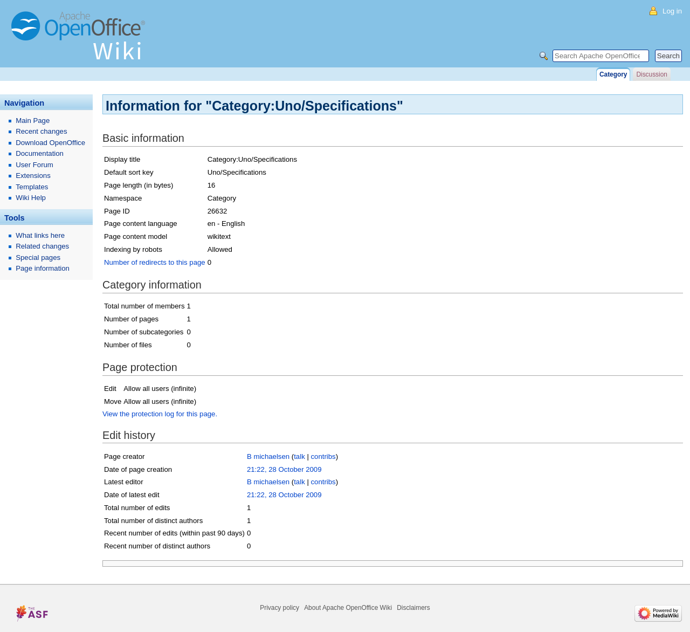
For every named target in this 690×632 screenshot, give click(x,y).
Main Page (33, 120)
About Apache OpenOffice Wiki (348, 608)
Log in (672, 11)
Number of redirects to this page (154, 262)
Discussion (651, 74)
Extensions (33, 175)
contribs (323, 456)
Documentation (40, 153)
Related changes (42, 246)
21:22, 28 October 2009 (284, 469)
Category (613, 74)
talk (299, 456)
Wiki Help (31, 198)
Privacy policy (279, 608)
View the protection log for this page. (159, 414)
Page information (43, 268)
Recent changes (41, 131)
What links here (40, 235)
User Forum (34, 165)
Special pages (38, 257)
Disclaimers (413, 608)
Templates (32, 187)
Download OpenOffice (50, 143)
